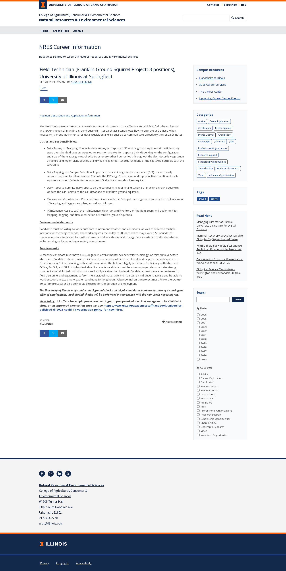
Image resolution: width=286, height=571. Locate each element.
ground (202, 199)
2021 (204, 335)
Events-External (206, 134)
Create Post (61, 31)
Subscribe (230, 5)
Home (44, 31)
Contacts (213, 5)
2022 (204, 331)
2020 (204, 339)
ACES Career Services (212, 84)
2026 (204, 314)
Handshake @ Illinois (212, 78)
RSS (243, 5)
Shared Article (205, 168)
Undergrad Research (228, 168)
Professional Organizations (212, 148)
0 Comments (47, 323)
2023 (204, 327)
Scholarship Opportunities (212, 161)
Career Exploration (219, 121)
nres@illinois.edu (50, 523)
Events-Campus (223, 128)
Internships (204, 141)
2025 (204, 318)
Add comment (172, 321)
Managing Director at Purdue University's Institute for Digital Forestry (216, 225)
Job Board (219, 141)
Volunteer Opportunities (221, 175)
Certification (204, 128)
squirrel (214, 199)
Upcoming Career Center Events (219, 98)
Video (201, 175)
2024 (204, 322)
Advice (201, 121)
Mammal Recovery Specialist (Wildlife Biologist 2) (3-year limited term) (219, 237)
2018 (204, 347)
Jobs (44, 88)
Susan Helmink (81, 82)
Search (239, 18)
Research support (207, 155)
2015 (204, 359)
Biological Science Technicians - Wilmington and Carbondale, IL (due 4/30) (218, 272)
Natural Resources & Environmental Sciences (82, 20)
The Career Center (211, 91)
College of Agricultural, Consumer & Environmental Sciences (79, 15)
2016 (204, 355)
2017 (204, 351)
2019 (204, 343)
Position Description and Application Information (70, 115)
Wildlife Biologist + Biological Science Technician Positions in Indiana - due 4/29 (219, 249)
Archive (78, 31)
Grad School (224, 134)
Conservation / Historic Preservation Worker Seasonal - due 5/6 (219, 261)
